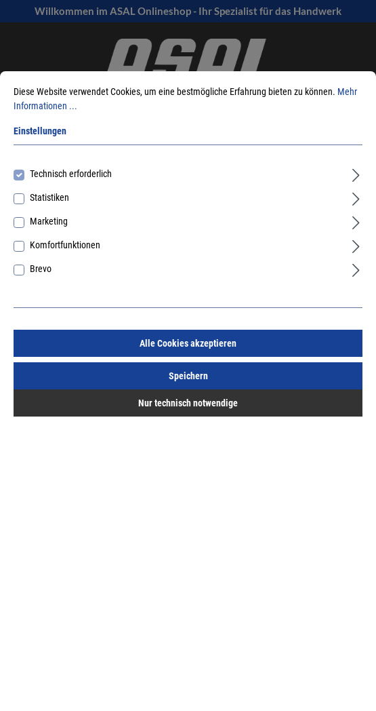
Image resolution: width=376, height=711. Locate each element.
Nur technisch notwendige (188, 403)
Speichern (188, 375)
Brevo (40, 268)
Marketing (49, 221)
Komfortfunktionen (65, 244)
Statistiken (49, 197)
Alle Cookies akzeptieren (188, 343)
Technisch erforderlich (71, 173)
